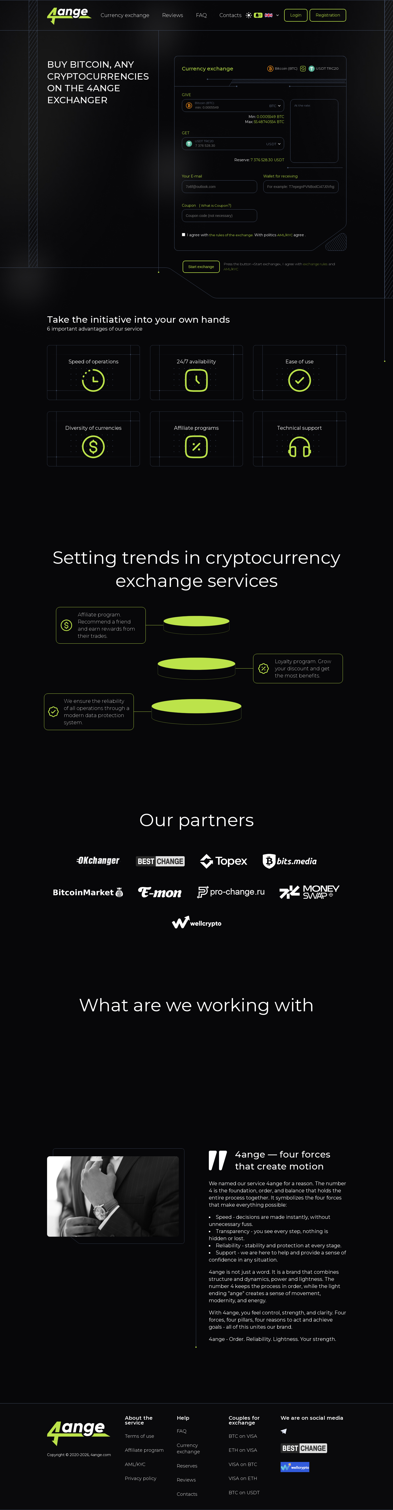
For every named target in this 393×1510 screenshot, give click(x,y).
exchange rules (317, 264)
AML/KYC (289, 235)
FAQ (201, 15)
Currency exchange (125, 15)
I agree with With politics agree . (246, 235)
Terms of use (140, 1433)
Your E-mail (192, 176)
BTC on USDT (245, 1492)
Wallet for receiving (280, 176)
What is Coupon (214, 205)
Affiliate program (136, 1451)
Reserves (188, 1464)
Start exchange (202, 267)
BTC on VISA (244, 1433)
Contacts (231, 15)
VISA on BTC (244, 1462)
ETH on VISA (244, 1448)
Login (295, 15)
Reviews (172, 15)
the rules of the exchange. (233, 235)
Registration (328, 15)
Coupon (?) (207, 205)
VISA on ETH (244, 1477)
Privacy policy (142, 1484)
